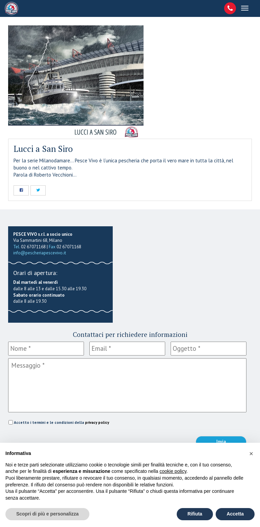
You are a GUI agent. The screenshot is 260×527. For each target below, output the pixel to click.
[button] (251, 453)
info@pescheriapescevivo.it (39, 253)
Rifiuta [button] (195, 514)
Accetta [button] (235, 514)
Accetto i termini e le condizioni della (61, 422)
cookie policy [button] (172, 471)
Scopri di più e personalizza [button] (47, 514)
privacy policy (97, 422)
